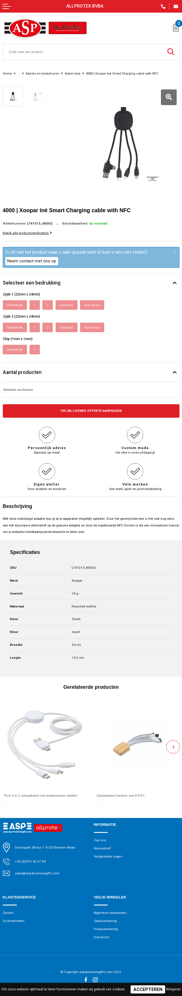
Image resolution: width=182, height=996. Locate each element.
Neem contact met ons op (31, 260)
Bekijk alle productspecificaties (27, 233)
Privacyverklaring (106, 929)
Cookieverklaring (106, 921)
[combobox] (82, 52)
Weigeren (173, 989)
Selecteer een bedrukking (31, 282)
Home (7, 73)
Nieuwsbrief (103, 848)
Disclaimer (102, 937)
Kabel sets (72, 73)
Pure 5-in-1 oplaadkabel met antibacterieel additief (40, 795)
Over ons (100, 840)
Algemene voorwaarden (111, 912)
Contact (8, 912)
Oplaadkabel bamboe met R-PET (121, 795)
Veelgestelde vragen (109, 856)
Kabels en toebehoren (42, 73)
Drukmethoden (14, 921)
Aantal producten (22, 372)
